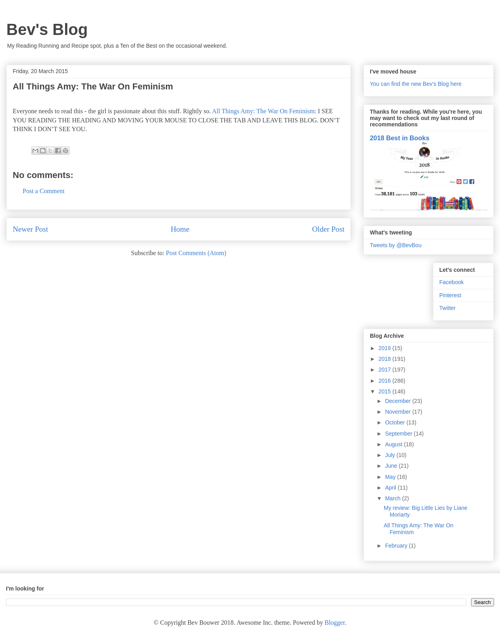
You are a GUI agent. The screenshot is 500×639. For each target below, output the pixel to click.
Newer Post (30, 229)
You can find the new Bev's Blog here (416, 84)
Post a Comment (44, 191)
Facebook (451, 282)
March (393, 498)
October (395, 422)
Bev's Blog (47, 29)
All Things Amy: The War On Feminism (263, 111)
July (390, 455)
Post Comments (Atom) (196, 253)
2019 (385, 348)
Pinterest (450, 295)
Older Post (328, 229)
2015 (385, 391)
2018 (385, 359)
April (391, 487)
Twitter (447, 308)
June (391, 466)
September (399, 433)
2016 (385, 381)
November (398, 412)
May (391, 477)
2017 (385, 369)
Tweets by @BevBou (395, 245)
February (397, 545)
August (394, 444)
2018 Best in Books (399, 137)
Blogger (335, 622)
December (398, 401)
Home (180, 229)
